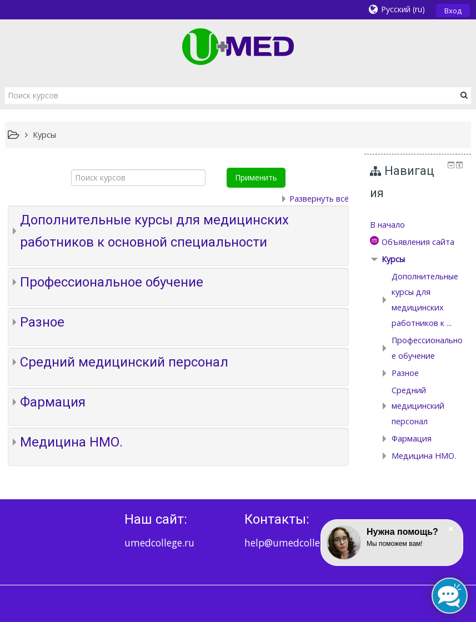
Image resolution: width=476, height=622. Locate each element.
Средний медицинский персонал (124, 362)
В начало (387, 224)
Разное (42, 322)
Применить (256, 177)
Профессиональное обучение (111, 282)
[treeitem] (418, 225)
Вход (453, 11)
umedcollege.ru (159, 542)
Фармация (53, 402)
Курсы (393, 259)
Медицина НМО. (71, 442)
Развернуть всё (319, 198)
